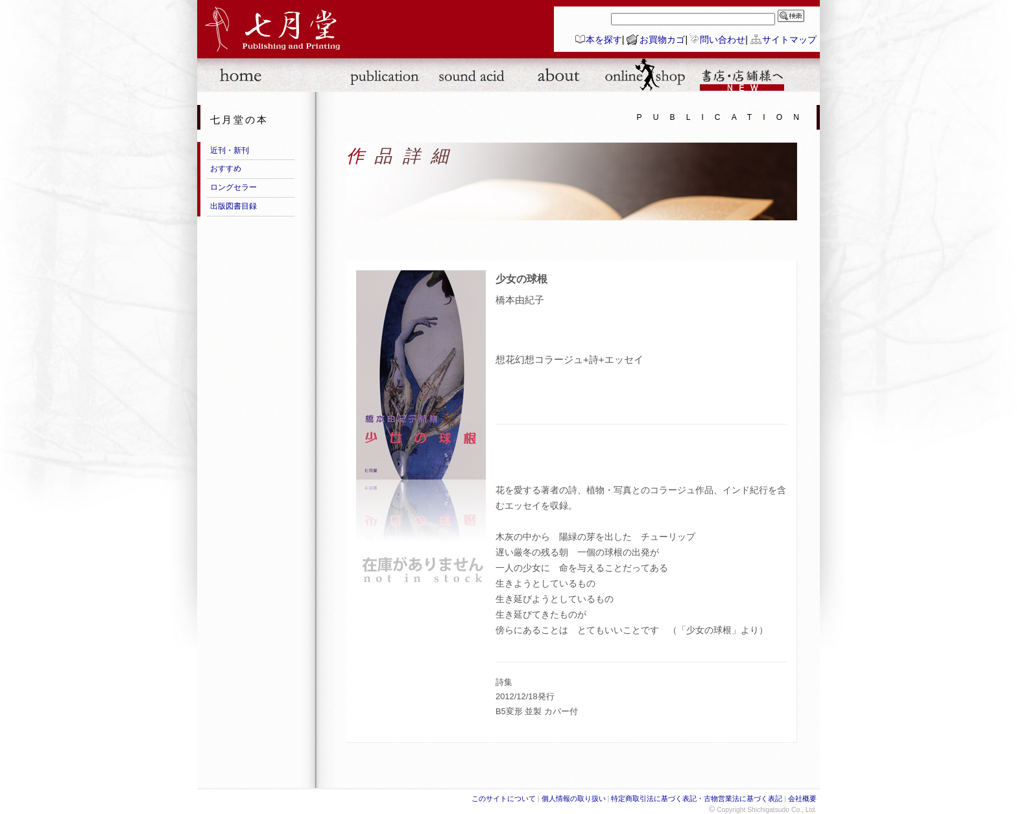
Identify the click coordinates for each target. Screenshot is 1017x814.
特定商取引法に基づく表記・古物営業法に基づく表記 (696, 798)
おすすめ (225, 168)
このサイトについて (504, 798)
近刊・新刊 (229, 150)
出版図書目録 (233, 206)
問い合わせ (722, 39)
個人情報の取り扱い (574, 798)
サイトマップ (789, 39)
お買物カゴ (662, 39)
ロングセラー (233, 187)
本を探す (604, 39)
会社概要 (802, 798)
